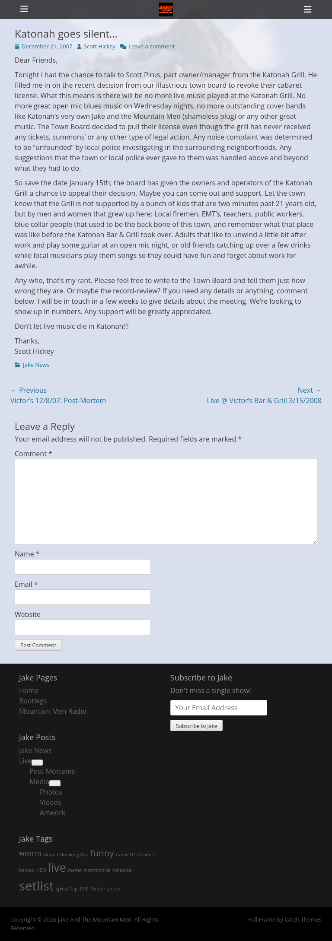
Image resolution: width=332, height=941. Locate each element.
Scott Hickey (100, 46)
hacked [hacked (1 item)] (27, 870)
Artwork (52, 812)
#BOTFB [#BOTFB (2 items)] (30, 854)
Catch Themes (303, 919)
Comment (33, 453)
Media (39, 781)
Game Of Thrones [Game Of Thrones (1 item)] (135, 855)
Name (27, 554)
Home (28, 690)
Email (26, 584)
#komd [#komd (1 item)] (50, 855)
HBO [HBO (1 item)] (41, 870)
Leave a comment (151, 46)
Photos (51, 792)
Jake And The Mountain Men (94, 919)
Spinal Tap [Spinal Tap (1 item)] (66, 889)
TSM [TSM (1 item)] (84, 889)
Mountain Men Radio (52, 711)
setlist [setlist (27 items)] (36, 885)
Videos (50, 802)
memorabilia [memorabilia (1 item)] (97, 870)
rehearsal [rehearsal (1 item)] (122, 870)
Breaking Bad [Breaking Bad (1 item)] (74, 855)
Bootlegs (33, 701)
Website (28, 614)
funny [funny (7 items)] (102, 853)
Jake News (36, 365)
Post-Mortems (52, 771)
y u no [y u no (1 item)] (113, 889)
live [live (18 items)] (57, 867)
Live (25, 761)
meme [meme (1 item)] (75, 870)
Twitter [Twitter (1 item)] (97, 889)
